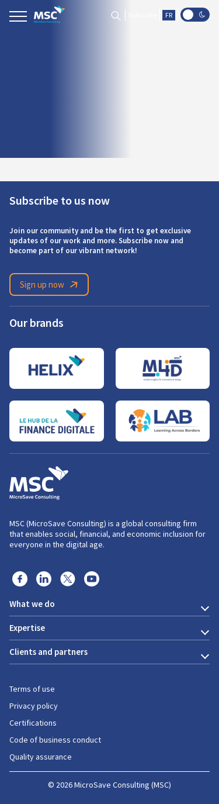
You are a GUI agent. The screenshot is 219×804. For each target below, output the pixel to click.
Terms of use (32, 689)
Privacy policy (33, 706)
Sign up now (51, 285)
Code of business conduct (55, 739)
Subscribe (142, 15)
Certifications (33, 722)
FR (168, 15)
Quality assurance (40, 756)
